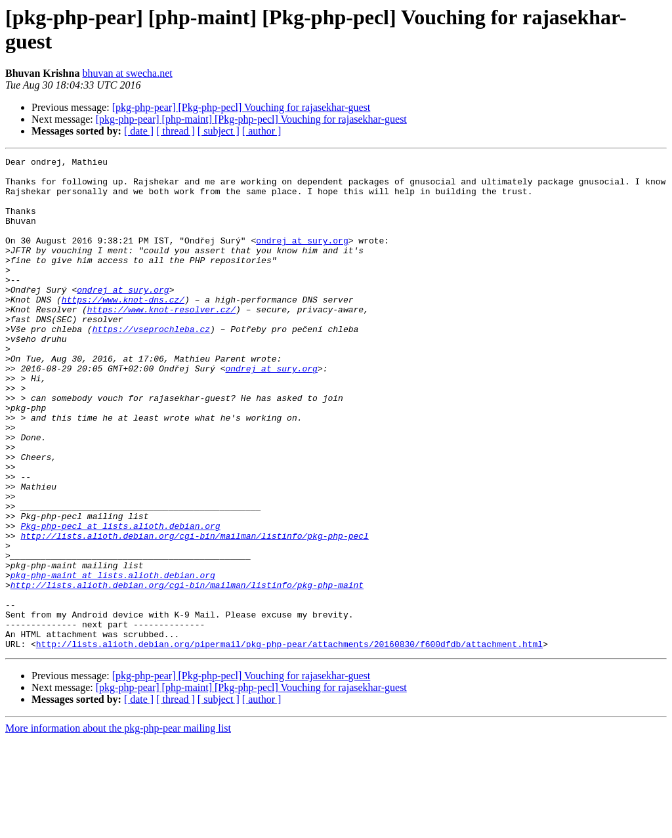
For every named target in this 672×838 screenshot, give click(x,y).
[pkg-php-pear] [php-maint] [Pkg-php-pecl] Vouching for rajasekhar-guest (251, 119)
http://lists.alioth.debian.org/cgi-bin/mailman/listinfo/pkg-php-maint (187, 671)
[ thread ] (175, 130)
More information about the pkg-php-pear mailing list (118, 826)
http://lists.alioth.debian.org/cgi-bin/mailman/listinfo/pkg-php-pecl (194, 612)
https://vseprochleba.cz (151, 364)
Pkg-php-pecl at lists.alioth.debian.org (120, 600)
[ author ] (262, 130)
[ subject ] (219, 130)
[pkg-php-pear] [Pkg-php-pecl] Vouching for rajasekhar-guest (241, 107)
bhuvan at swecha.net (127, 73)
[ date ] (139, 130)
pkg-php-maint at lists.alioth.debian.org (112, 659)
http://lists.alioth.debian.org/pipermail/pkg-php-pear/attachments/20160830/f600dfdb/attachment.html (289, 742)
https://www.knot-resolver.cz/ (161, 340)
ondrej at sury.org (302, 258)
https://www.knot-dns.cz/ (123, 329)
